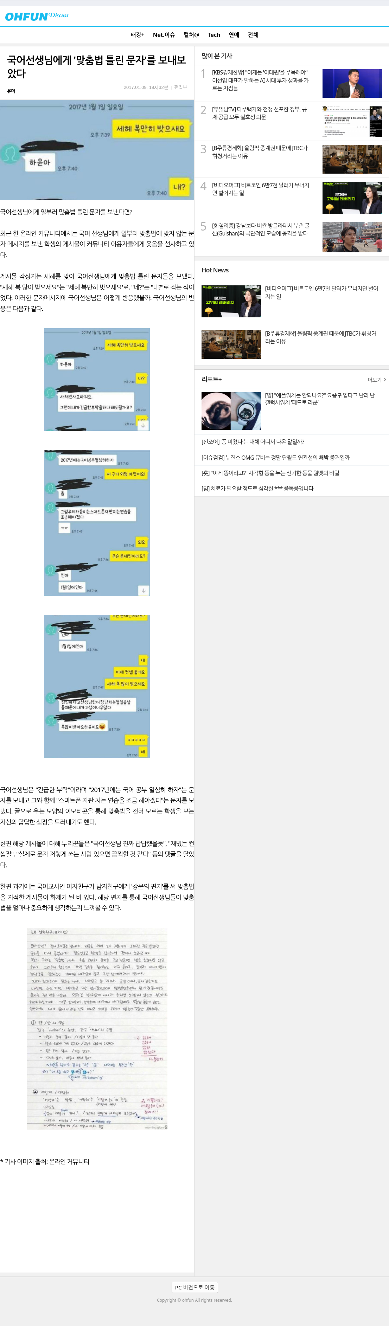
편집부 (180, 87)
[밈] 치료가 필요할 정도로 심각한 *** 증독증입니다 (257, 488)
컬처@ (191, 35)
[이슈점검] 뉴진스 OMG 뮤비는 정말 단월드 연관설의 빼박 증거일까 (275, 457)
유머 (11, 91)
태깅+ (137, 35)
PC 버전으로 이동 (195, 1287)
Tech (214, 35)
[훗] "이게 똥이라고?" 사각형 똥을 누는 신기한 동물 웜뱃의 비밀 (270, 473)
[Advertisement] (97, 1220)
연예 (234, 35)
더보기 (375, 379)
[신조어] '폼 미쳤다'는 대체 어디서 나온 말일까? (253, 442)
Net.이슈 (164, 35)
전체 (253, 35)
